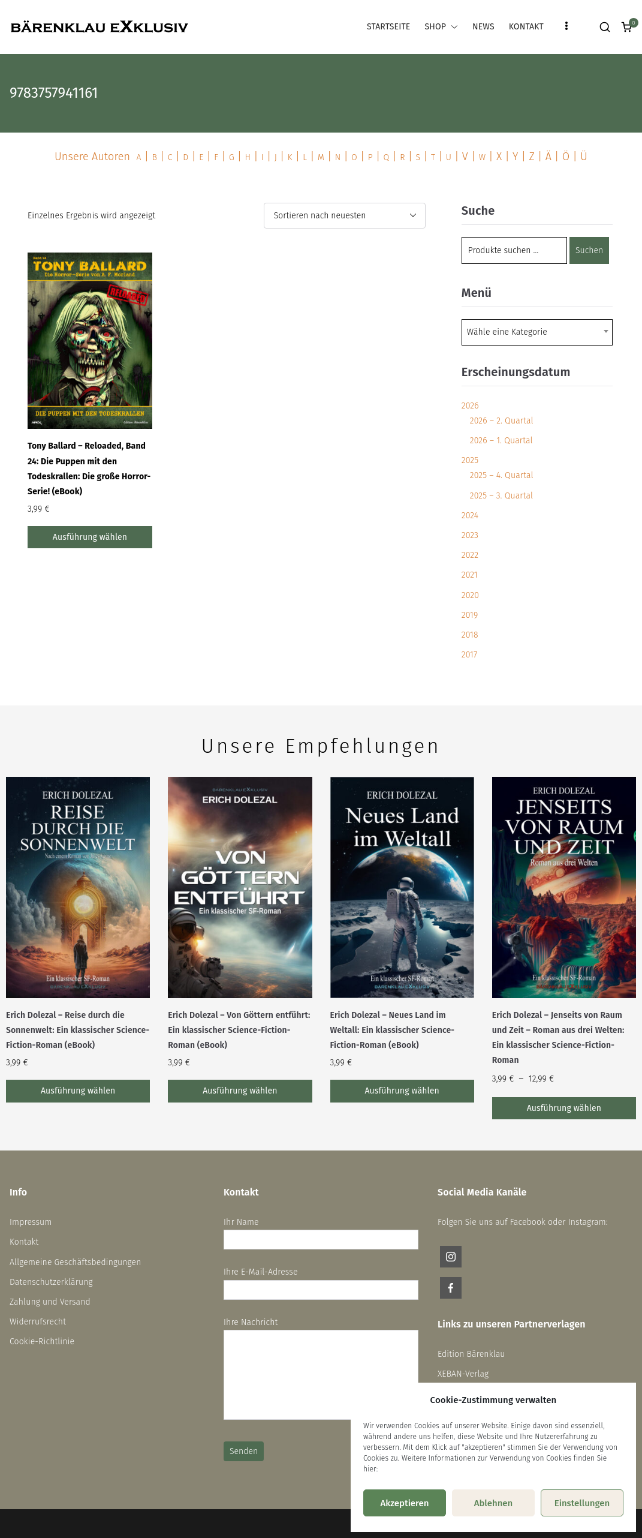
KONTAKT (526, 27)
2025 (470, 460)
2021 (470, 575)
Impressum (31, 1222)
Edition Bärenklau (471, 1354)
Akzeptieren (404, 1503)
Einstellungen (582, 1503)
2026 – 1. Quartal (501, 440)
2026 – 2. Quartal (502, 421)
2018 (470, 635)
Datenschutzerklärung (51, 1282)
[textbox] (510, 332)
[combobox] (537, 332)
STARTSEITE (388, 27)
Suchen (589, 250)
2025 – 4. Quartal (502, 475)
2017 (469, 655)
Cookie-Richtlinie (42, 1341)
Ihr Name (321, 1231)
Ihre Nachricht (321, 1369)
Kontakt (24, 1242)
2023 (470, 535)
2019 (470, 615)
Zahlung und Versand (50, 1302)
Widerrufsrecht (38, 1322)
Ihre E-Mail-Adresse (321, 1280)
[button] (452, 26)
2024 (470, 515)
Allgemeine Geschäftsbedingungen (75, 1262)
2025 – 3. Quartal (501, 496)
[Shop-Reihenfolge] (345, 216)
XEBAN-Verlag (463, 1374)
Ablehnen (493, 1503)
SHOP (441, 26)
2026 (470, 406)
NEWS (483, 27)
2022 (470, 555)
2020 (470, 595)
